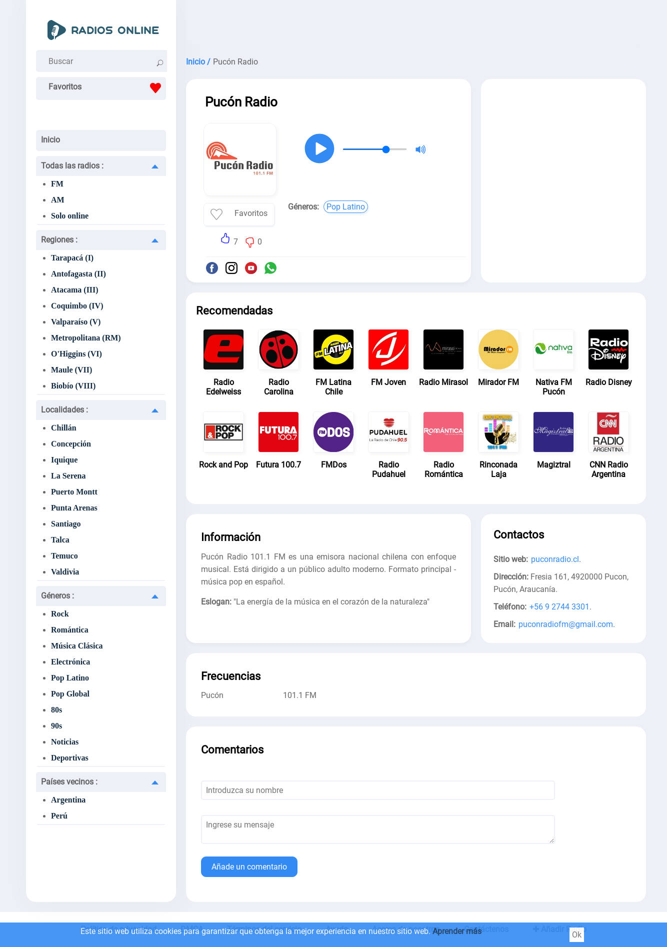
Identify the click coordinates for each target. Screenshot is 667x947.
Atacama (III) (74, 290)
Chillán (63, 428)
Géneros (57, 595)
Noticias (64, 742)
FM (57, 184)
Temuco (64, 556)
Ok (577, 935)
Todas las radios (72, 165)
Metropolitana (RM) (86, 338)
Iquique (64, 460)
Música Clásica (77, 646)
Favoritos (107, 88)
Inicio (50, 139)
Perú (59, 816)
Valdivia (65, 572)
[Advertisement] (416, 25)
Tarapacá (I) (72, 258)
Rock (60, 614)
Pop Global (70, 694)
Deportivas (69, 758)
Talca (60, 540)
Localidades (64, 409)
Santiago (66, 524)
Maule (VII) (71, 370)
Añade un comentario (249, 867)
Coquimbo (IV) (77, 306)
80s (56, 710)
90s (56, 726)
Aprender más (457, 931)
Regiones (59, 239)
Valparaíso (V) (75, 322)
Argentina (68, 800)
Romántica (69, 630)
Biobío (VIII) (73, 386)
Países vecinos (69, 781)
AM (57, 200)
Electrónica (70, 662)
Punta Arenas (74, 508)
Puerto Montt (74, 492)
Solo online (69, 216)
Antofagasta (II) (78, 274)
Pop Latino (70, 678)
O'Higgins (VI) (76, 354)
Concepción (71, 444)
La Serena (68, 476)
